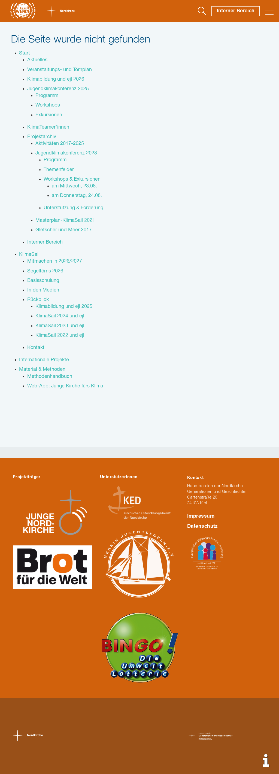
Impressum (200, 516)
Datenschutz (202, 526)
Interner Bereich (235, 10)
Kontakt (195, 478)
